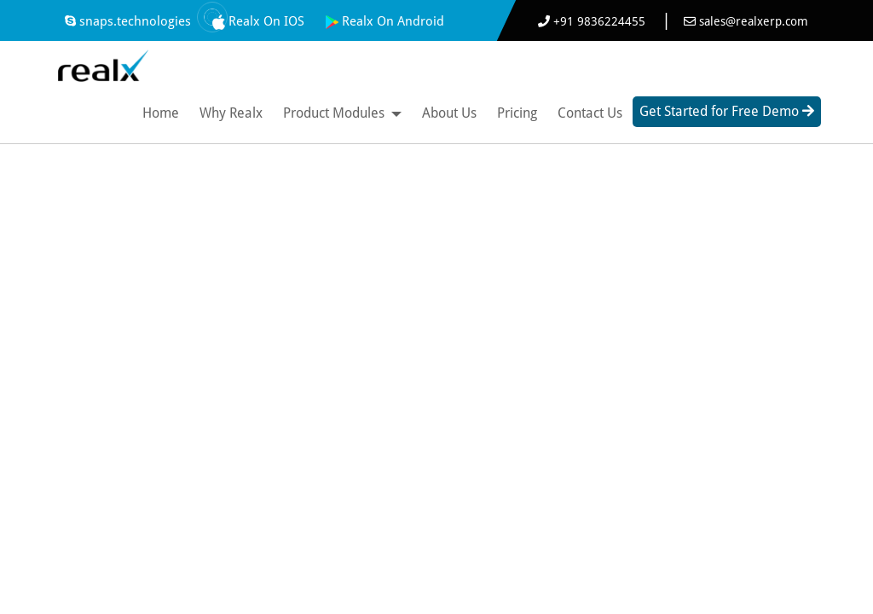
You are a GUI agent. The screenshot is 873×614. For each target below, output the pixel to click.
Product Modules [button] (342, 113)
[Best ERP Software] (102, 62)
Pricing (517, 113)
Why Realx (231, 113)
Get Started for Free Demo (726, 111)
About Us (449, 113)
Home (160, 113)
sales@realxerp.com (746, 21)
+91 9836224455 (593, 21)
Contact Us (590, 113)
